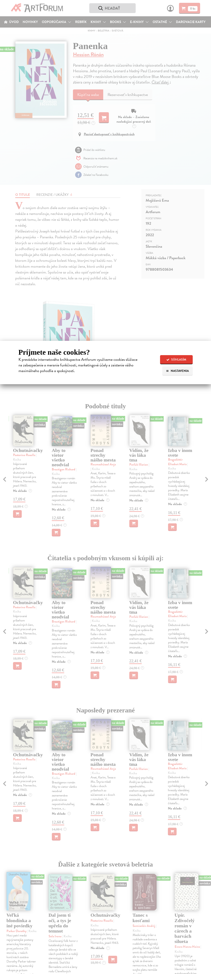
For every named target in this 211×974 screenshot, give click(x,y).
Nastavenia (177, 371)
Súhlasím (176, 359)
